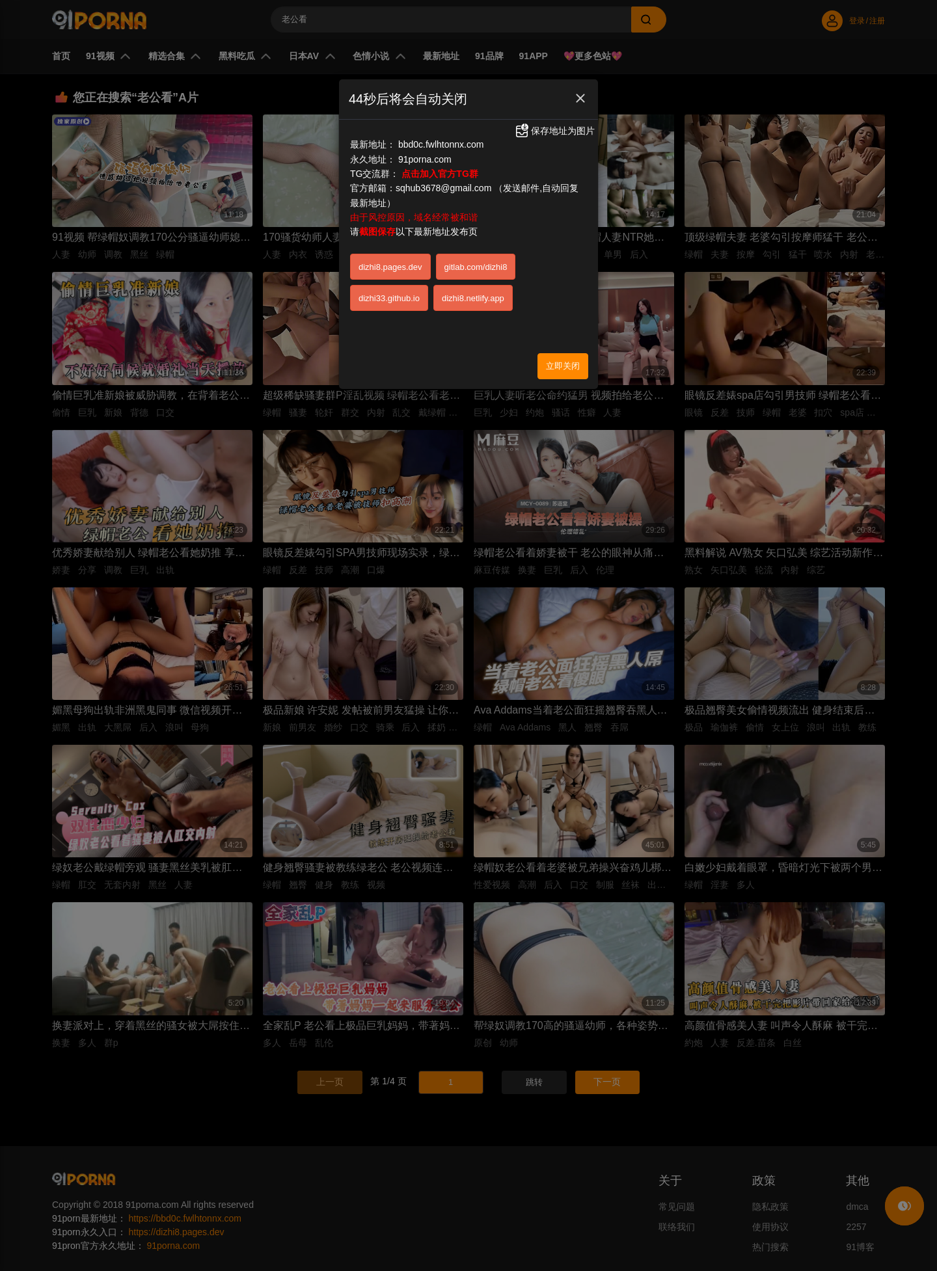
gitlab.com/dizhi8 (476, 267)
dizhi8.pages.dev (390, 267)
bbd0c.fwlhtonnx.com (441, 144)
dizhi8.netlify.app (473, 298)
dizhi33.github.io (389, 298)
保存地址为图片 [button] (554, 131)
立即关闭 (563, 366)
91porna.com (425, 159)
